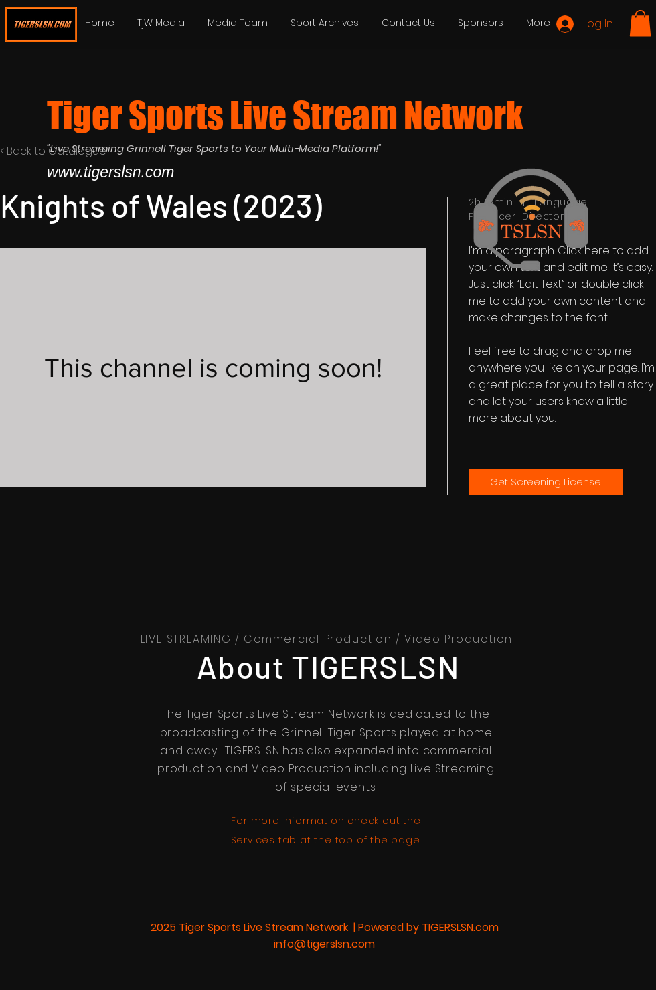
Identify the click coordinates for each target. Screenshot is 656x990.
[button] (640, 23)
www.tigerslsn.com (110, 172)
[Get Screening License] (546, 482)
